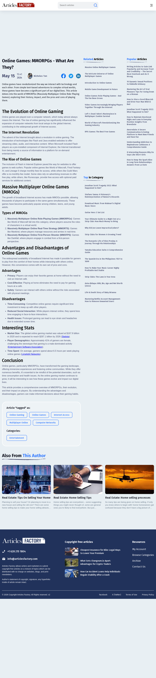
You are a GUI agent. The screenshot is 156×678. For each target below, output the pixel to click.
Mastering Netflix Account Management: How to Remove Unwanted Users (102, 300)
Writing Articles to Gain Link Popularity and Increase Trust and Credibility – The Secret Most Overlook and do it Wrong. (140, 71)
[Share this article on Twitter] (71, 76)
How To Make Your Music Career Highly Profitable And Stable (102, 269)
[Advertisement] (78, 32)
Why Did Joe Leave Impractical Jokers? (102, 228)
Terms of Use (131, 673)
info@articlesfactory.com (20, 637)
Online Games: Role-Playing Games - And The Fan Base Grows (103, 97)
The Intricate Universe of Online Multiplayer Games (99, 75)
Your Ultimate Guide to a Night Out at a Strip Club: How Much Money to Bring (102, 220)
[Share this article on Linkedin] (78, 76)
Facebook (103, 673)
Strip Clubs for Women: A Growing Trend (103, 234)
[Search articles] (95, 5)
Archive (135, 639)
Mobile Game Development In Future (101, 89)
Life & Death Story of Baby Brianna (100, 292)
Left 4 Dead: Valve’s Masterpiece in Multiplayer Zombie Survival (100, 115)
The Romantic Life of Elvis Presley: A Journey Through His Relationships (101, 242)
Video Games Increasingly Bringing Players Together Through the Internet (104, 106)
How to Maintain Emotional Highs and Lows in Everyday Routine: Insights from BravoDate (139, 121)
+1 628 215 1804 (14, 630)
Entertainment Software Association (25, 425)
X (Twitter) (116, 673)
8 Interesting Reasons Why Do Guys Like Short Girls (140, 153)
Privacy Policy (148, 673)
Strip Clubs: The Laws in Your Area (100, 277)
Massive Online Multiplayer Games (100, 67)
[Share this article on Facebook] (63, 76)
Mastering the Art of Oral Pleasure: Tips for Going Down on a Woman (140, 91)
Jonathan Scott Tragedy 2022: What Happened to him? (101, 186)
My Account (138, 627)
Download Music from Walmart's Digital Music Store (102, 204)
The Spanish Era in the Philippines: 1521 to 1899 (103, 260)
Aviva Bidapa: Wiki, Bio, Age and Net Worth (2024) (104, 284)
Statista (65, 415)
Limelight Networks (31, 433)
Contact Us (138, 645)
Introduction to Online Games (98, 83)
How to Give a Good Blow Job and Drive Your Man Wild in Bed (140, 101)
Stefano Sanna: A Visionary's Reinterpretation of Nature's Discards (102, 195)
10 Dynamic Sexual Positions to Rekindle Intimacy (139, 83)
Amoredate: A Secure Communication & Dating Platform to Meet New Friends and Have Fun (140, 133)
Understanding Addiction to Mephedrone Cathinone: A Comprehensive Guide (139, 144)
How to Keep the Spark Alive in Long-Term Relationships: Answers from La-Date (139, 162)
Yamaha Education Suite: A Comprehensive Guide (104, 251)
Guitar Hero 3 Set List (94, 212)
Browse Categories (142, 633)
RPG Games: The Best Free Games (100, 132)
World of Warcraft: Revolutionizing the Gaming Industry (102, 124)
